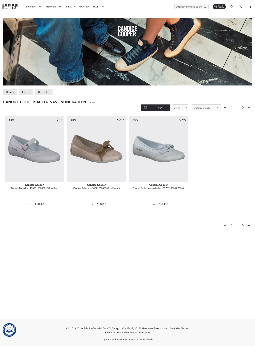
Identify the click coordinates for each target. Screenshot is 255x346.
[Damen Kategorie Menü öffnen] (40, 6)
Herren (26, 91)
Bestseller (44, 91)
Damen (10, 91)
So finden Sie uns (179, 328)
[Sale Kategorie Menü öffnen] (103, 6)
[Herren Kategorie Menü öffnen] (60, 6)
